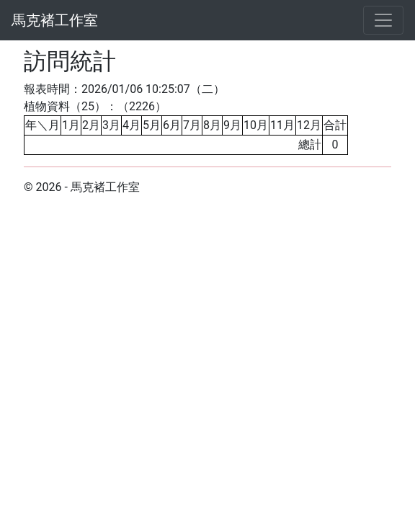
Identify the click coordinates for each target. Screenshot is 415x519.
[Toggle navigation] (383, 20)
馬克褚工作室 (55, 20)
